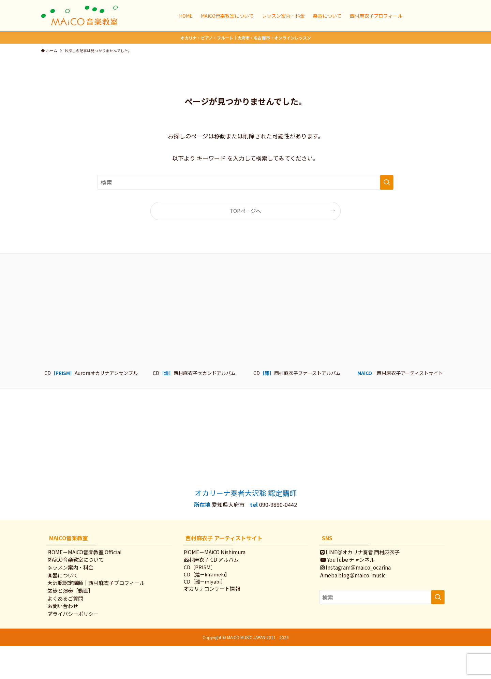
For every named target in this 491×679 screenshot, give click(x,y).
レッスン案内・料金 (77, 576)
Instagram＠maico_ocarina (362, 576)
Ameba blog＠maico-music (359, 587)
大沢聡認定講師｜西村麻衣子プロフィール (102, 599)
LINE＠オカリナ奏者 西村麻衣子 (366, 553)
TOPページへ (245, 210)
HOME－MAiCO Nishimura (221, 553)
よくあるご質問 (72, 622)
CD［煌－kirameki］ (213, 584)
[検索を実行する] (386, 182)
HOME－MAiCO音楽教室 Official (91, 553)
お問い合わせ (69, 633)
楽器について (69, 587)
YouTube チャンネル (354, 565)
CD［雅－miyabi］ (211, 593)
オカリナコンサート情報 (219, 603)
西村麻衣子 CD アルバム (218, 565)
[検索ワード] (245, 182)
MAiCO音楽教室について (82, 565)
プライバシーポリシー (79, 644)
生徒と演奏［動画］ (77, 610)
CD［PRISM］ (206, 576)
